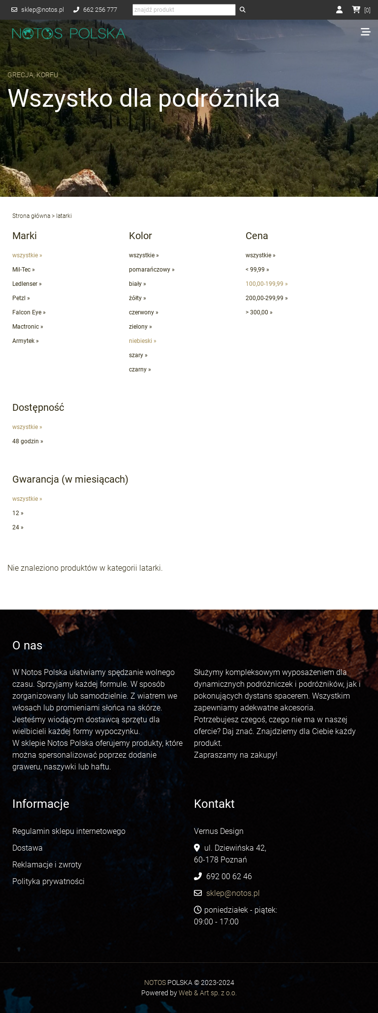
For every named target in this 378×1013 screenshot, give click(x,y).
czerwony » (143, 312)
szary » (138, 355)
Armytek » (25, 341)
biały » (137, 283)
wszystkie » (27, 255)
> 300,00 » (259, 312)
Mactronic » (27, 326)
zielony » (140, 326)
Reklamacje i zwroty (47, 864)
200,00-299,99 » (267, 298)
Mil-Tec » (23, 269)
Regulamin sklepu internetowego (69, 831)
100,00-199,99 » (267, 283)
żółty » (137, 298)
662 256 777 (100, 9)
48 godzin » (27, 441)
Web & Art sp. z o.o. (208, 993)
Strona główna (31, 216)
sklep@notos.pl (42, 9)
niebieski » (143, 341)
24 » (18, 527)
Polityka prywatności (48, 881)
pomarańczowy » (152, 269)
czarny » (140, 369)
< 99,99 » (257, 269)
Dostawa (27, 848)
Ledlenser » (27, 283)
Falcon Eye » (29, 312)
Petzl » (21, 298)
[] (361, 10)
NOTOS (155, 982)
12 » (18, 513)
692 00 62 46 (229, 876)
